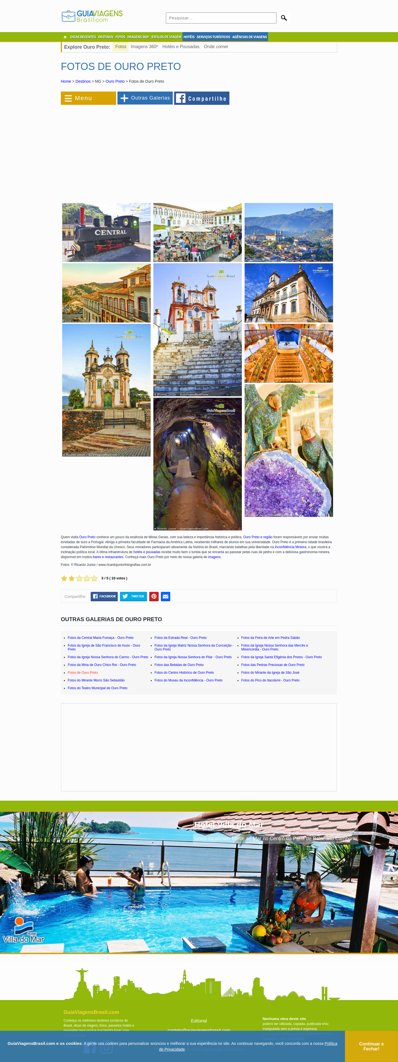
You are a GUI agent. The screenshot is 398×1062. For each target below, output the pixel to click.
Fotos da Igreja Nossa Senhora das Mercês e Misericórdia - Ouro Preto (274, 647)
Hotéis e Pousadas (181, 46)
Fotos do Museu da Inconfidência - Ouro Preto (188, 680)
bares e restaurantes (108, 557)
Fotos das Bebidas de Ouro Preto (179, 665)
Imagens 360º (144, 46)
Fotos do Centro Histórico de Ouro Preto (184, 673)
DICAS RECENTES (83, 37)
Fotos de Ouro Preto (83, 673)
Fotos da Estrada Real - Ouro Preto (181, 638)
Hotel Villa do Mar (229, 824)
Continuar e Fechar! (371, 1046)
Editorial (199, 1021)
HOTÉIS (189, 37)
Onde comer (216, 46)
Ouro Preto (115, 81)
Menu (83, 98)
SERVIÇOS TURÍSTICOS (213, 37)
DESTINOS (105, 37)
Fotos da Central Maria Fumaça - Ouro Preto (100, 638)
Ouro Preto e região (257, 537)
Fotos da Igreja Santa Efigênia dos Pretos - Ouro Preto (281, 657)
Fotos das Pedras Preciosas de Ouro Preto (273, 665)
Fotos (120, 46)
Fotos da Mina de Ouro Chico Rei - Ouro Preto (102, 665)
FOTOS (120, 37)
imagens (214, 557)
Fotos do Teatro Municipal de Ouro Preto (97, 688)
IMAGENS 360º (138, 37)
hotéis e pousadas (146, 552)
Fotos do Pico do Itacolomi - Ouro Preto (270, 680)
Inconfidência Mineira (290, 547)
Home (66, 81)
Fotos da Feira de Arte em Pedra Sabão (270, 638)
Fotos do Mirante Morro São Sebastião (96, 680)
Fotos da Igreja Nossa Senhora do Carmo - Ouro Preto (108, 657)
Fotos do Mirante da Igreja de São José (270, 673)
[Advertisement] (121, 150)
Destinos (82, 81)
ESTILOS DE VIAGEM (166, 37)
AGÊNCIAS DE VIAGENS (249, 37)
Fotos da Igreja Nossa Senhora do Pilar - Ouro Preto (193, 657)
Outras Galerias (150, 98)
